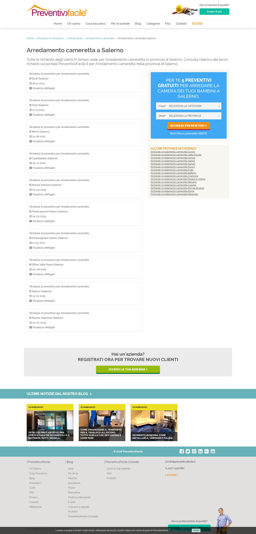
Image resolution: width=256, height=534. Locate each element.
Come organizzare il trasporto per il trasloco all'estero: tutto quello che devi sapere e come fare (101, 433)
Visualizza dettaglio (42, 88)
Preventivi (35, 483)
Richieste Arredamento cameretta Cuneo (173, 151)
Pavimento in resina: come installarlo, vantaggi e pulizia (152, 436)
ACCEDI (197, 23)
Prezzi (71, 487)
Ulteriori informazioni (181, 530)
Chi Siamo (35, 468)
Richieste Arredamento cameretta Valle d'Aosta (176, 154)
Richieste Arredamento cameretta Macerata (174, 194)
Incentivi (73, 511)
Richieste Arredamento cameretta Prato (172, 170)
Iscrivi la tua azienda (118, 468)
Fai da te (73, 473)
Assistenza (74, 483)
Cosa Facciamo (38, 473)
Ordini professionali (79, 497)
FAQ (167, 23)
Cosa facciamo (96, 23)
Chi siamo (73, 23)
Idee (70, 468)
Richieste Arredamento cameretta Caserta (173, 185)
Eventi (71, 502)
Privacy (33, 497)
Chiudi (196, 530)
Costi (32, 487)
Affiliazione (35, 506)
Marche (72, 478)
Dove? (162, 115)
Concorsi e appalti (78, 506)
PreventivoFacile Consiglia (83, 516)
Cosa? (162, 106)
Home (58, 23)
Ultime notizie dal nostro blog (59, 394)
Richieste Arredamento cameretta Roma (172, 191)
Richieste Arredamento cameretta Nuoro (173, 167)
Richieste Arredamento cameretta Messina (174, 182)
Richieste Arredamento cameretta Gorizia (173, 157)
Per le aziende (120, 23)
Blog (138, 23)
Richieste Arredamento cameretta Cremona (174, 176)
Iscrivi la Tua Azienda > (128, 369)
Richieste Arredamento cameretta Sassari (173, 163)
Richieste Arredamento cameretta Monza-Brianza (177, 188)
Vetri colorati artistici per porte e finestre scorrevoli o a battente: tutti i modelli (49, 435)
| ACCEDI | (171, 475)
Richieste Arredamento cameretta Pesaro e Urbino (178, 179)
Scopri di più (214, 11)
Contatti (181, 23)
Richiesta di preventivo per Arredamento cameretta (59, 73)
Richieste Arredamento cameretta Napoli (173, 160)
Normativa (74, 492)
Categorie (153, 23)
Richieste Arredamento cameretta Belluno (173, 173)
